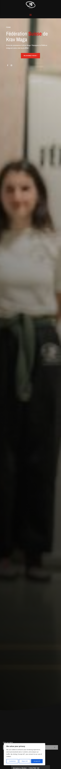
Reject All (25, 761)
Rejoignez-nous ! (30, 47)
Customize (12, 761)
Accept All (37, 761)
